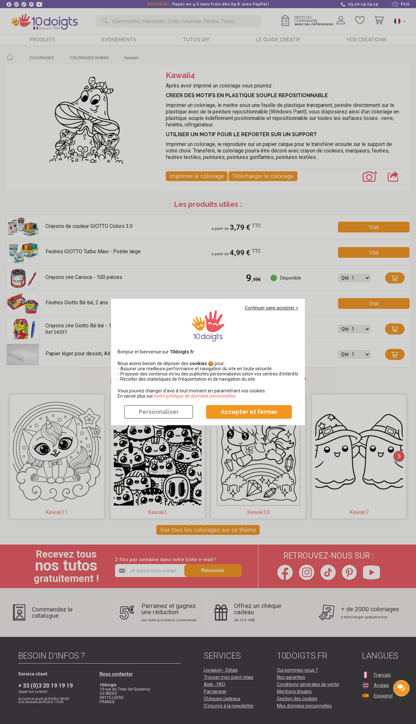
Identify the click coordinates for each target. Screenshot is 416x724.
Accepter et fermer (249, 411)
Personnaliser (159, 411)
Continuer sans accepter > (271, 307)
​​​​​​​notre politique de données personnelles (195, 396)
